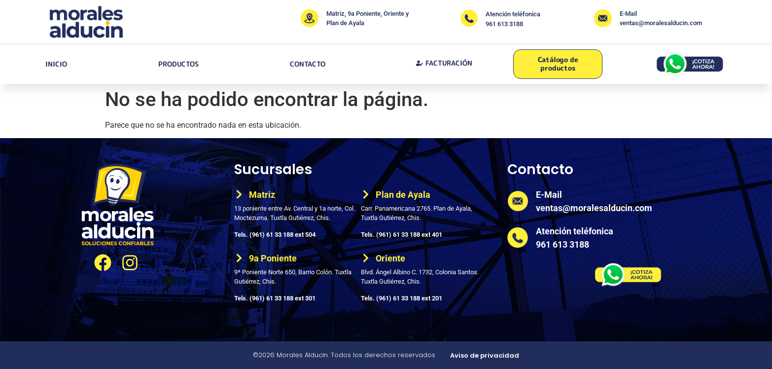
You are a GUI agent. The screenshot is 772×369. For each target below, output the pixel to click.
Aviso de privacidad (484, 355)
